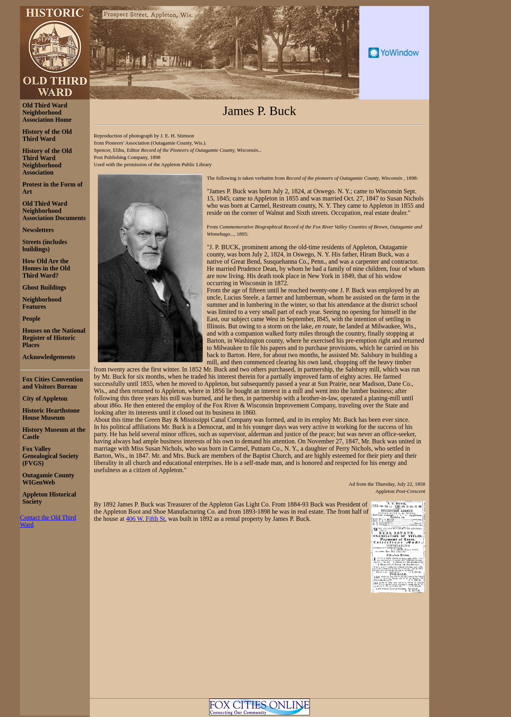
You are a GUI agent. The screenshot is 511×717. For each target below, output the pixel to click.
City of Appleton (44, 398)
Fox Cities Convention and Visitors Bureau (52, 383)
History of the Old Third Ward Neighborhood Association (47, 161)
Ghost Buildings (44, 287)
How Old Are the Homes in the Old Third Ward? (46, 268)
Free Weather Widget (394, 52)
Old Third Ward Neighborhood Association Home (46, 112)
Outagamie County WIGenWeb (48, 479)
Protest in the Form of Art (52, 188)
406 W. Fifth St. (146, 518)
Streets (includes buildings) (44, 245)
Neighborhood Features (41, 303)
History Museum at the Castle (53, 433)
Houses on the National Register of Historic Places (53, 337)
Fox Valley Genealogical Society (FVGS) (50, 456)
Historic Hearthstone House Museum (51, 414)
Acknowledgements (48, 357)
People (31, 318)
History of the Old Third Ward (47, 135)
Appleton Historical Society (49, 498)
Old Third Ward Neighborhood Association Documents (54, 210)
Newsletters (38, 229)
